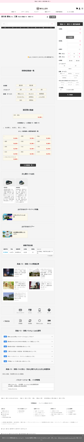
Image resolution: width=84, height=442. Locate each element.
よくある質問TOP (71, 411)
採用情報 (10, 422)
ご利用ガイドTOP (55, 411)
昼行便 (21, 85)
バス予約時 (70, 412)
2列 (21, 89)
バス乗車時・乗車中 (72, 414)
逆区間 (52, 17)
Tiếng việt (25, 428)
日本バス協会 (5, 373)
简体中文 (19, 428)
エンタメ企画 (70, 11)
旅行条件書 (16, 422)
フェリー (36, 11)
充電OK (31, 100)
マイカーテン (20, 97)
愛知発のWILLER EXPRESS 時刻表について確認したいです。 (24, 341)
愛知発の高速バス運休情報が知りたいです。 (19, 346)
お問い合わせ (65, 422)
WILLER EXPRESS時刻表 (56, 412)
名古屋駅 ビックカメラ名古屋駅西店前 (29, 384)
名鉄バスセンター (12, 384)
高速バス (13, 11)
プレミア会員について (40, 412)
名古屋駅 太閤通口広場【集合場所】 (17, 386)
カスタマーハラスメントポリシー (9, 423)
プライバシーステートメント (33, 422)
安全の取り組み (5, 414)
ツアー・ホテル (25, 11)
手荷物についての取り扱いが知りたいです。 (19, 361)
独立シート (21, 93)
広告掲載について (74, 422)
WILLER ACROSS (32, 433)
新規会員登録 (21, 411)
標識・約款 (23, 422)
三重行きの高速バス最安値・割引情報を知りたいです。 (22, 351)
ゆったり (31, 93)
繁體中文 (13, 428)
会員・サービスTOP (39, 411)
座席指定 (41, 93)
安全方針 (4, 415)
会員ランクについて (39, 414)
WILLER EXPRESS (15, 433)
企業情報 (4, 422)
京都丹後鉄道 (59, 11)
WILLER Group (5, 433)
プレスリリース (5, 412)
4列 (42, 89)
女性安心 (31, 97)
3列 (31, 89)
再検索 (70, 94)
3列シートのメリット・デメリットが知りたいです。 (22, 356)
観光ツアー (47, 11)
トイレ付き (42, 97)
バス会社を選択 (70, 89)
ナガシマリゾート (12, 388)
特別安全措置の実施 (6, 417)
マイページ (21, 412)
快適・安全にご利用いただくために (57, 415)
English (3, 428)
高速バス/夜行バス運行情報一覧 (42, 1)
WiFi (21, 100)
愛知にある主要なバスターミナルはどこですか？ (21, 336)
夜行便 (31, 85)
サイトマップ (58, 422)
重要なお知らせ (5, 411)
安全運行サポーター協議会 (17, 373)
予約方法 (6, 321)
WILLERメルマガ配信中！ (40, 415)
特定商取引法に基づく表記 (47, 422)
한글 (8, 428)
